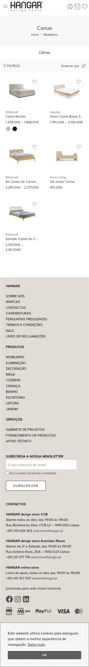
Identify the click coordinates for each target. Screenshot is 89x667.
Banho (12, 391)
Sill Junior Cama (62, 181)
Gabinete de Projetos (25, 429)
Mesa (10, 374)
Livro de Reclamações (26, 336)
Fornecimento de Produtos (31, 435)
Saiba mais (36, 644)
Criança (13, 385)
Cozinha (13, 380)
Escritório (15, 397)
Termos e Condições (24, 324)
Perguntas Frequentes (26, 319)
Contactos (16, 307)
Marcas (13, 301)
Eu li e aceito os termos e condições (33, 473)
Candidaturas (18, 313)
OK (44, 654)
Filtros (11, 65)
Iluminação (16, 362)
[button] (5, 6)
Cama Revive (15, 116)
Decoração (16, 368)
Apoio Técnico (18, 440)
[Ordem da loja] (67, 66)
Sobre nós (15, 295)
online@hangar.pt (44, 578)
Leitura (12, 403)
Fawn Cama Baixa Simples (67, 116)
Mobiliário (50, 34)
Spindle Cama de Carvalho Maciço (22, 238)
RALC (10, 330)
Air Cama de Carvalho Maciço (22, 181)
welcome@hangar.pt (48, 530)
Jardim (12, 408)
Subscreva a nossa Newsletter (34, 456)
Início (35, 34)
